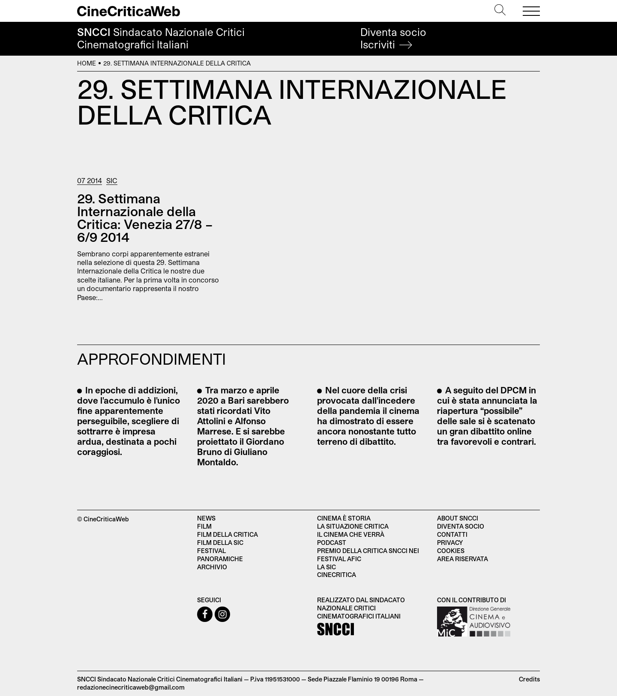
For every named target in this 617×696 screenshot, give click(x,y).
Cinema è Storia (344, 518)
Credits (529, 679)
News (206, 518)
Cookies (450, 550)
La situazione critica (353, 526)
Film (204, 526)
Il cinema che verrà (350, 534)
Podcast (331, 542)
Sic (111, 180)
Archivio (212, 567)
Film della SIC (220, 542)
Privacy (450, 542)
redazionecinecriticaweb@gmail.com (131, 687)
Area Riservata (462, 558)
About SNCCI (457, 518)
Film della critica (227, 534)
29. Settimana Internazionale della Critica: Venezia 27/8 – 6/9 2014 (145, 217)
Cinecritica (336, 574)
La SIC (326, 567)
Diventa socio (393, 38)
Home (86, 63)
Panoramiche (220, 558)
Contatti (452, 534)
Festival (211, 550)
